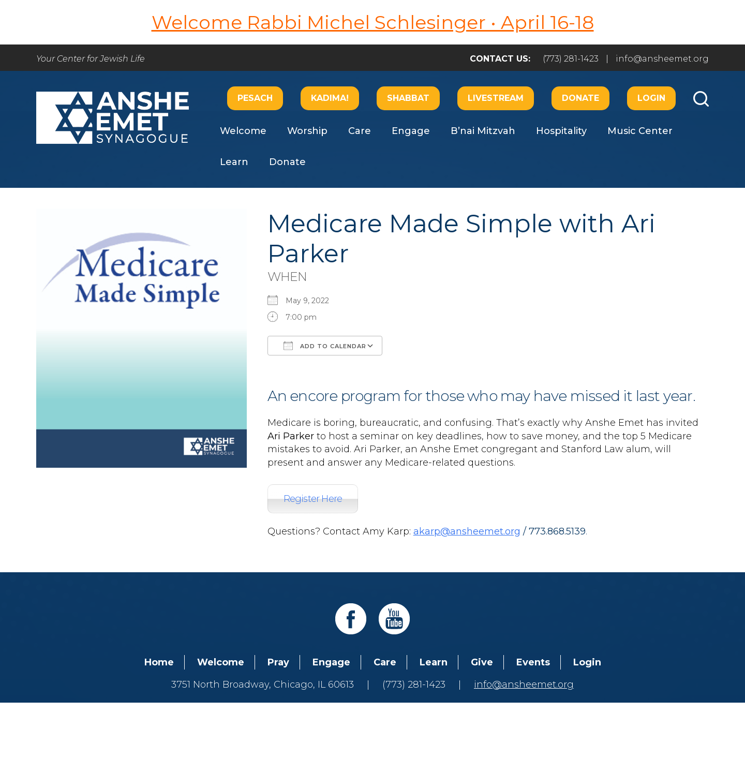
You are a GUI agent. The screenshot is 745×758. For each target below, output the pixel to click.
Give (482, 662)
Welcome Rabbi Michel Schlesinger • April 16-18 (373, 22)
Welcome (243, 131)
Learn (234, 162)
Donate (580, 98)
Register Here (313, 498)
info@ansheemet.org (662, 59)
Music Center (640, 131)
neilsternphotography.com (507, 720)
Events (533, 662)
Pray (278, 662)
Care (359, 131)
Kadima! (330, 98)
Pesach (255, 98)
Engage (411, 131)
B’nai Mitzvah (483, 131)
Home (159, 662)
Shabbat (408, 98)
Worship (307, 131)
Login (651, 98)
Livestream (496, 98)
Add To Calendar (325, 345)
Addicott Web (293, 720)
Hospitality (561, 131)
